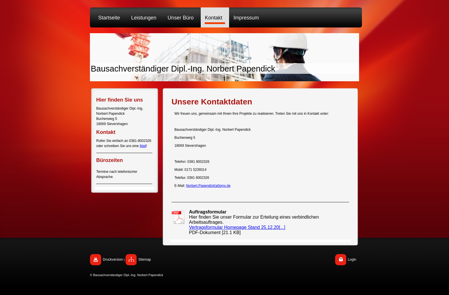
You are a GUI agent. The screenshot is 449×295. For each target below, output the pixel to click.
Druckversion (113, 260)
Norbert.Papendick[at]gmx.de (208, 186)
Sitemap (144, 260)
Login (352, 260)
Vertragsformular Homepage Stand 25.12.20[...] (237, 227)
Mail (143, 146)
